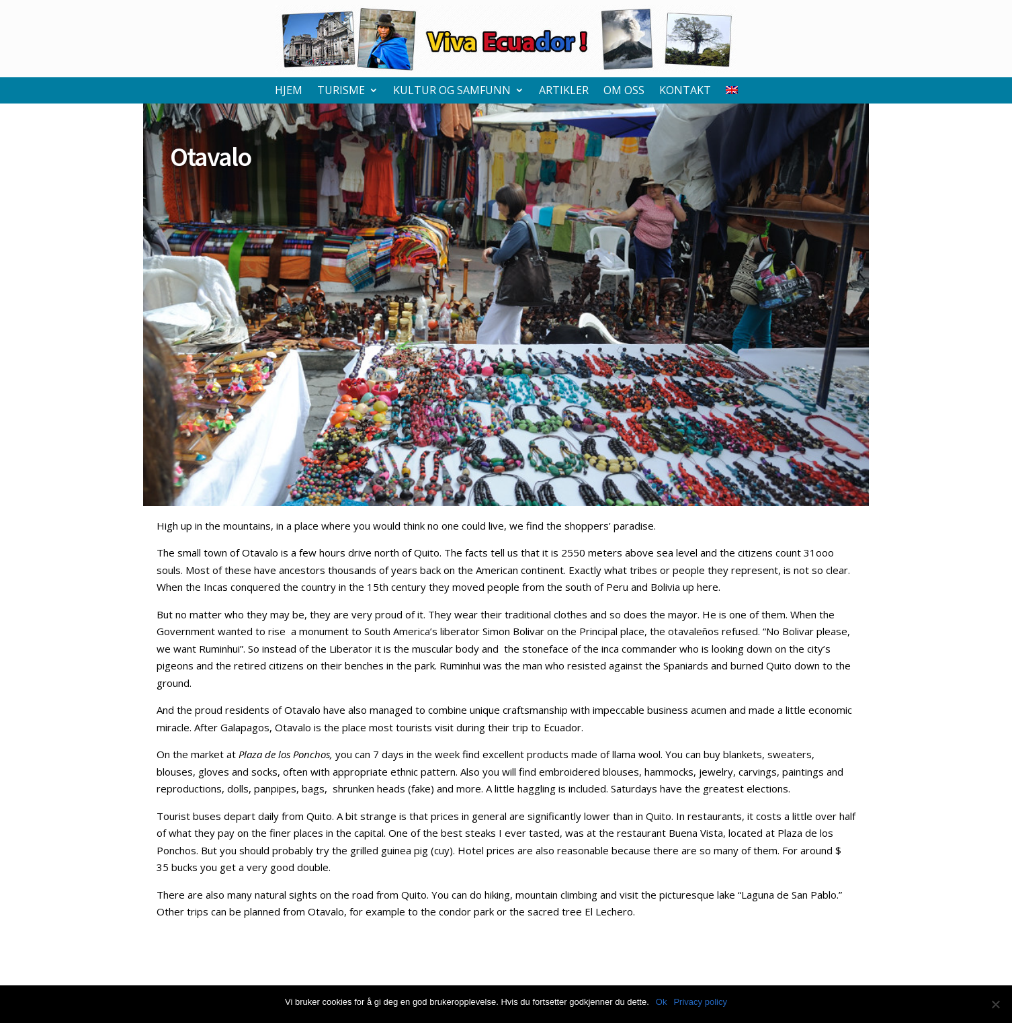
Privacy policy (699, 1002)
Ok (661, 1002)
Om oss (623, 91)
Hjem (288, 91)
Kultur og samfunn (452, 91)
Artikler (564, 91)
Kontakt (685, 91)
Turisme (341, 91)
